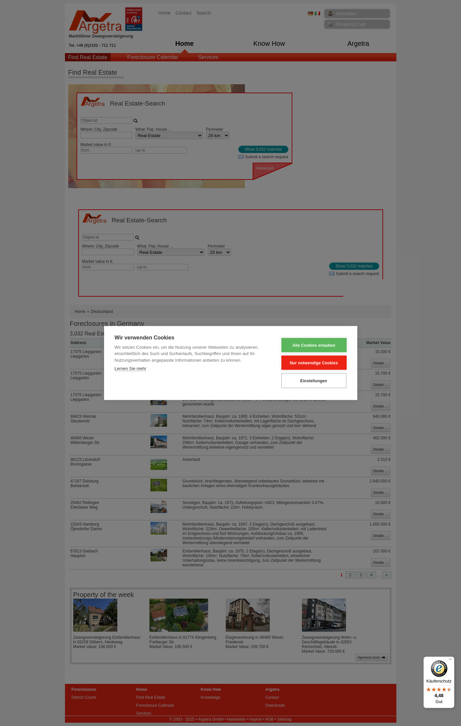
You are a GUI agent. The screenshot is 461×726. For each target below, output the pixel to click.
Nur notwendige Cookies (314, 362)
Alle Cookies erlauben (313, 345)
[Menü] (450, 661)
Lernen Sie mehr (130, 368)
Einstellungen (313, 380)
